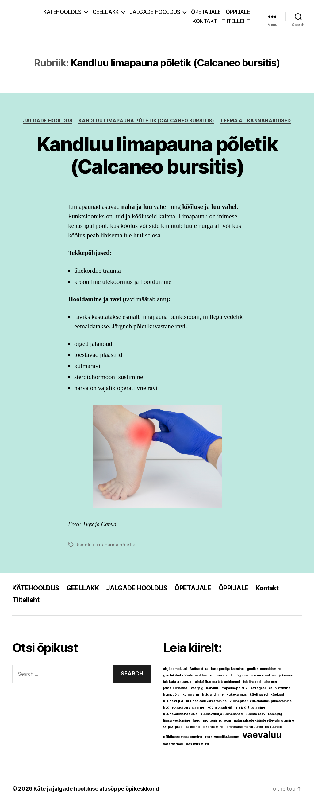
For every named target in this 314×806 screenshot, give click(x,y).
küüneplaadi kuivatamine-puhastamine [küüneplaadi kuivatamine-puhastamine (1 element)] (260, 701)
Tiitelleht (236, 21)
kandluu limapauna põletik (106, 545)
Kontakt (205, 21)
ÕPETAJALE (206, 12)
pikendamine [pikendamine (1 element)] (212, 727)
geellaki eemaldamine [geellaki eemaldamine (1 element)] (264, 669)
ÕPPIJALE (238, 12)
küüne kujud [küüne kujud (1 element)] (173, 701)
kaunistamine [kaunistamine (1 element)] (279, 688)
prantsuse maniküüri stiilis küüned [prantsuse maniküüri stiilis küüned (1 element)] (254, 727)
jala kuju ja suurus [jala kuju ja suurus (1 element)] (177, 682)
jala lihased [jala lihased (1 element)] (252, 682)
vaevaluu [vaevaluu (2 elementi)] (261, 734)
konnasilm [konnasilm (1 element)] (190, 695)
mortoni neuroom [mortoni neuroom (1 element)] (217, 720)
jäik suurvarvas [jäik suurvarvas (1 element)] (175, 688)
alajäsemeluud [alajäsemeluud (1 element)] (175, 669)
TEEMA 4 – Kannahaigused (255, 120)
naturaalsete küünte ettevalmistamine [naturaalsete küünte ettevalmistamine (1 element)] (264, 720)
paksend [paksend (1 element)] (192, 727)
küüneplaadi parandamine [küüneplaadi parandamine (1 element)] (183, 708)
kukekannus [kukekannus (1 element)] (236, 695)
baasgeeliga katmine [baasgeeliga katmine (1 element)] (227, 669)
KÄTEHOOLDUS (62, 12)
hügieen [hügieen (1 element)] (240, 675)
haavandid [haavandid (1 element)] (223, 675)
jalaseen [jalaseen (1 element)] (270, 682)
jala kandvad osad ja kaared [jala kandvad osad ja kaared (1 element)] (272, 675)
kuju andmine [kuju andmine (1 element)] (213, 695)
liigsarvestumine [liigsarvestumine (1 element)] (176, 720)
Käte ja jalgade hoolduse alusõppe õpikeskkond (96, 788)
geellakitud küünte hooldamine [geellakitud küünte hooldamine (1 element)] (187, 675)
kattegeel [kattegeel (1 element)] (258, 688)
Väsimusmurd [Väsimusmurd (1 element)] (197, 744)
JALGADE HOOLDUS (155, 12)
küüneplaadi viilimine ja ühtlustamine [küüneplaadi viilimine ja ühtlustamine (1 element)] (236, 708)
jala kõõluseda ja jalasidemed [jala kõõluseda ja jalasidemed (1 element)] (217, 682)
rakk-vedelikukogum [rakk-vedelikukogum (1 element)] (222, 737)
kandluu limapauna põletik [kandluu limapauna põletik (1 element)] (226, 688)
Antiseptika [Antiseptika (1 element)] (199, 669)
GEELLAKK (106, 12)
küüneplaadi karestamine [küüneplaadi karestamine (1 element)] (206, 701)
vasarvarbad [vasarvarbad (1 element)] (173, 744)
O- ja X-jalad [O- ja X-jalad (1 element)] (172, 727)
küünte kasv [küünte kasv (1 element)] (255, 714)
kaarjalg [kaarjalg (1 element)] (197, 688)
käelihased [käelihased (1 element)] (258, 695)
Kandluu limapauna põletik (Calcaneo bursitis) (146, 120)
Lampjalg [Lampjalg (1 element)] (275, 714)
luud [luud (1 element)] (196, 720)
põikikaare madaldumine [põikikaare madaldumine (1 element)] (182, 737)
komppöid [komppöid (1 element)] (171, 695)
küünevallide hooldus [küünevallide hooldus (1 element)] (180, 714)
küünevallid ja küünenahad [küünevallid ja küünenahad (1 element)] (221, 714)
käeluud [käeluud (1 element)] (277, 695)
